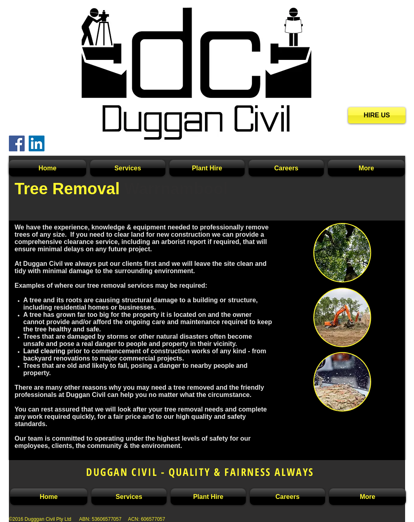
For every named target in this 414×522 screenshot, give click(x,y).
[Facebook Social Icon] (17, 143)
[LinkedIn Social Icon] (36, 143)
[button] (127, 168)
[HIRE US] (377, 115)
